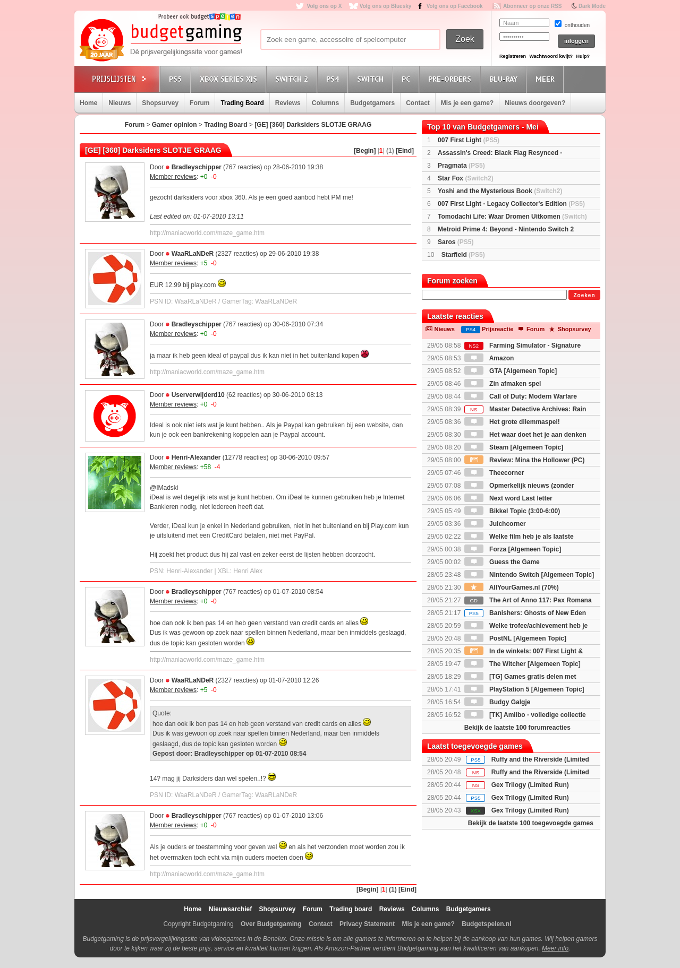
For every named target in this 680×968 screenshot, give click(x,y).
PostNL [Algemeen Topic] (515, 638)
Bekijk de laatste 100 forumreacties (517, 727)
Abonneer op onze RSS (532, 6)
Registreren (512, 56)
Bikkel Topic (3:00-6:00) (512, 511)
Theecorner (494, 473)
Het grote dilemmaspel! (512, 422)
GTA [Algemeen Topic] (510, 371)
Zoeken (584, 295)
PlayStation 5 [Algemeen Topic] (524, 689)
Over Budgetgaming (271, 924)
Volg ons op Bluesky (386, 6)
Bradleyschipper (197, 167)
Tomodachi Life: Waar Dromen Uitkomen (512, 216)
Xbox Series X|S (230, 79)
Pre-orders (451, 79)
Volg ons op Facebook (455, 6)
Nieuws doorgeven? (535, 103)
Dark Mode (592, 6)
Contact (418, 103)
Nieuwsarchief (230, 909)
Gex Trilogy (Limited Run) (530, 785)
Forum (199, 103)
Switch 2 (293, 79)
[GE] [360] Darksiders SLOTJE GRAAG (312, 124)
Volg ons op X (324, 6)
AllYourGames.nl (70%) (511, 587)
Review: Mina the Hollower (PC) (524, 460)
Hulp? (583, 56)
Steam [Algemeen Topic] (513, 447)
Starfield (463, 254)
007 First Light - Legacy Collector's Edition (511, 204)
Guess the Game (502, 562)
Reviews (288, 103)
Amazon (489, 358)
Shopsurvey (160, 103)
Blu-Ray (505, 79)
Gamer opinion (174, 124)
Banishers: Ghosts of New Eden (525, 613)
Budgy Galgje (497, 702)
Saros (455, 242)
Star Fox (466, 178)
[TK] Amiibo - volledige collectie (525, 715)
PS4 (334, 79)
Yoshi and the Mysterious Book (500, 191)
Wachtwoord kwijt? (551, 56)
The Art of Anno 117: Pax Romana (528, 600)
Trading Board (242, 103)
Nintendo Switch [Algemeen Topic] (529, 574)
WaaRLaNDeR (193, 253)
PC (407, 79)
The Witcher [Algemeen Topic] (522, 664)
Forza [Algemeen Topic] (512, 549)
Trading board (350, 909)
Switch (372, 79)
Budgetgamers (372, 103)
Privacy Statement (367, 924)
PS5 (177, 79)
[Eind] (405, 150)
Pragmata (461, 165)
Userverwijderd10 (198, 395)
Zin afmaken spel (502, 383)
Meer (547, 79)
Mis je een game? (467, 103)
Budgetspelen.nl (486, 924)
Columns (325, 103)
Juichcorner (495, 524)
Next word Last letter (508, 498)
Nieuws (119, 103)
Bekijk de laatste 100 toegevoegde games (530, 823)
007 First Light (468, 140)
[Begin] (365, 150)
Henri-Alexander (196, 457)
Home (88, 103)
